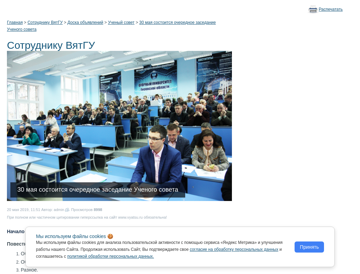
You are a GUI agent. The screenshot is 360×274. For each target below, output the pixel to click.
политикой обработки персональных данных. (110, 256)
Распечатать (331, 9)
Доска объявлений (85, 22)
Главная (15, 22)
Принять (309, 247)
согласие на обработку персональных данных (234, 249)
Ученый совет (121, 22)
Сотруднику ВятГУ (45, 22)
